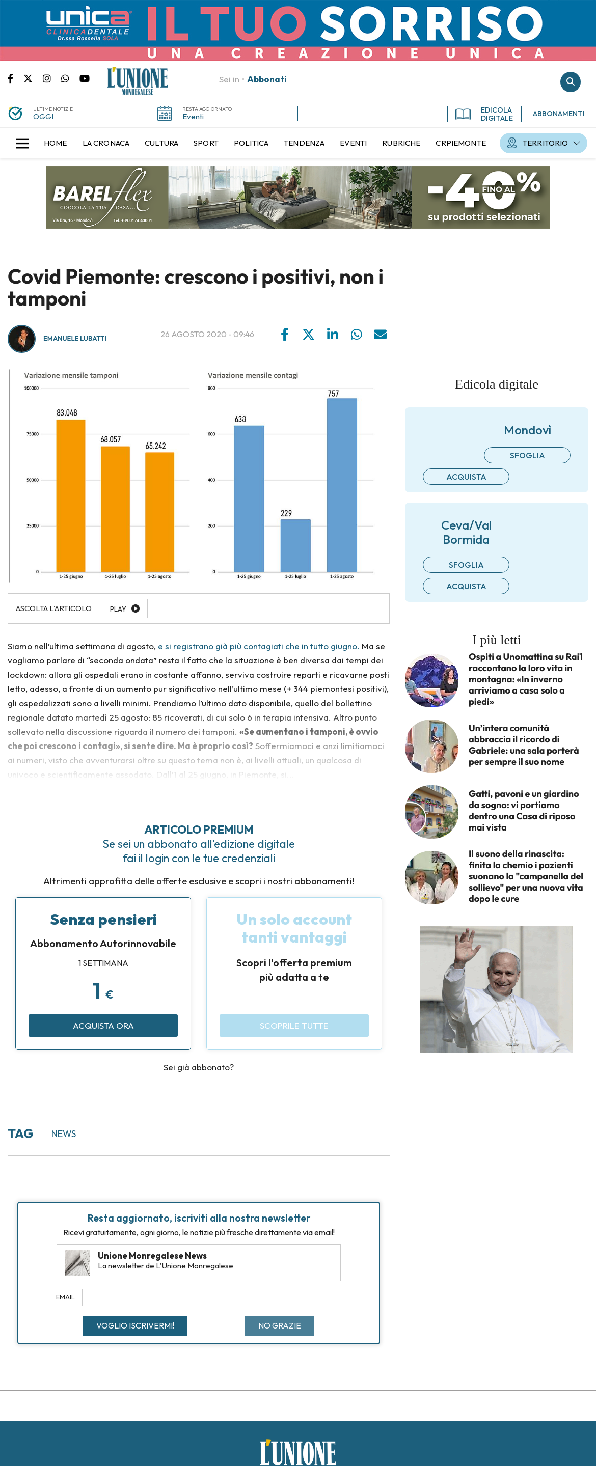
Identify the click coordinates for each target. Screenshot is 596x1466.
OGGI (43, 116)
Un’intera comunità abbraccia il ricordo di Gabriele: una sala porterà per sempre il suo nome (524, 745)
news (63, 1134)
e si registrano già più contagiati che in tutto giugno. (259, 646)
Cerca (570, 82)
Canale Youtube (84, 78)
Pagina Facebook (15, 78)
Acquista (466, 477)
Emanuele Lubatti (74, 339)
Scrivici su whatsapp (70, 78)
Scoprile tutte (294, 1025)
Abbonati (267, 79)
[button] (22, 143)
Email (65, 1297)
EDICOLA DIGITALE (484, 114)
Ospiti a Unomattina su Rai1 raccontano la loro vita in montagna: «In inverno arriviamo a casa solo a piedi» (526, 679)
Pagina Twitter (33, 78)
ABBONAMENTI (559, 113)
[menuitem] (55, 143)
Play (118, 609)
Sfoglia (527, 455)
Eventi (193, 116)
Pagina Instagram (52, 78)
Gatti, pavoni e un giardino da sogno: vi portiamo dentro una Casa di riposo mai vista (524, 810)
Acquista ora (103, 1025)
